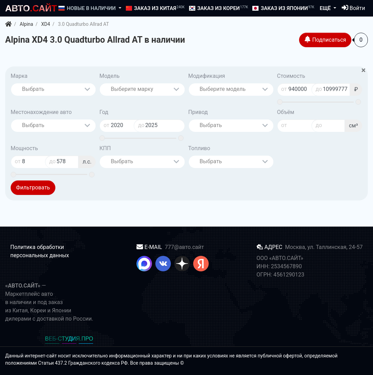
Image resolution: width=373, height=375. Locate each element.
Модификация (206, 76)
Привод (198, 112)
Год (103, 112)
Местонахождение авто (41, 112)
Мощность (24, 148)
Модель (109, 76)
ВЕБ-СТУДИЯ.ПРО (69, 339)
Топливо (199, 148)
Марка (19, 76)
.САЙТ (31, 8)
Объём (285, 112)
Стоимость (291, 76)
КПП (105, 148)
